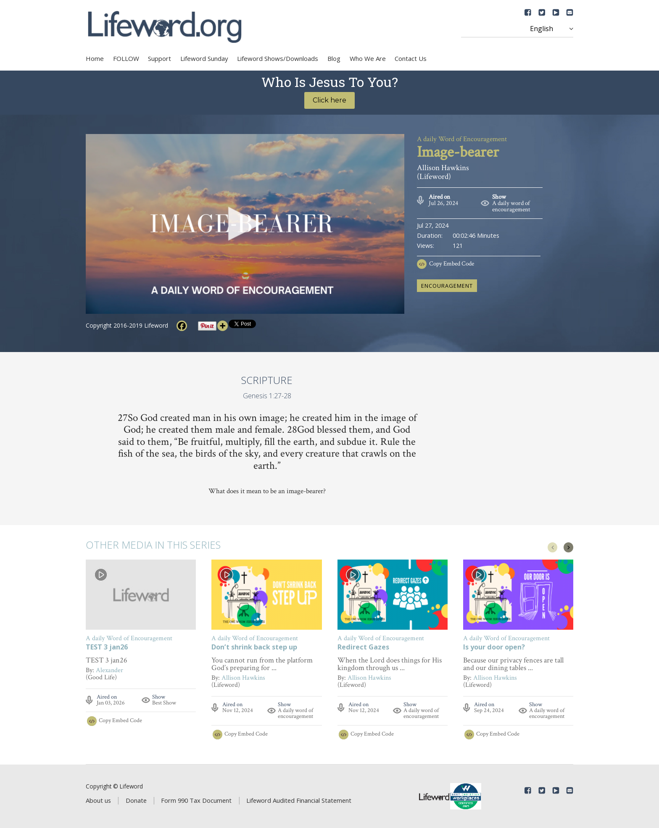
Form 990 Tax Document (196, 800)
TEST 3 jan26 (107, 648)
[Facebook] (182, 326)
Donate (136, 800)
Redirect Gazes (363, 648)
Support (159, 58)
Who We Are (368, 58)
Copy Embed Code (451, 263)
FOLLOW (126, 58)
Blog (333, 58)
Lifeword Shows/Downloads (277, 58)
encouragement (447, 285)
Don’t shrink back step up (254, 648)
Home (95, 58)
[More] (222, 326)
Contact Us (411, 58)
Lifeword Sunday (204, 58)
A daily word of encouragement (511, 206)
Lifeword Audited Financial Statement (298, 800)
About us (98, 800)
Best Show (164, 703)
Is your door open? (494, 648)
